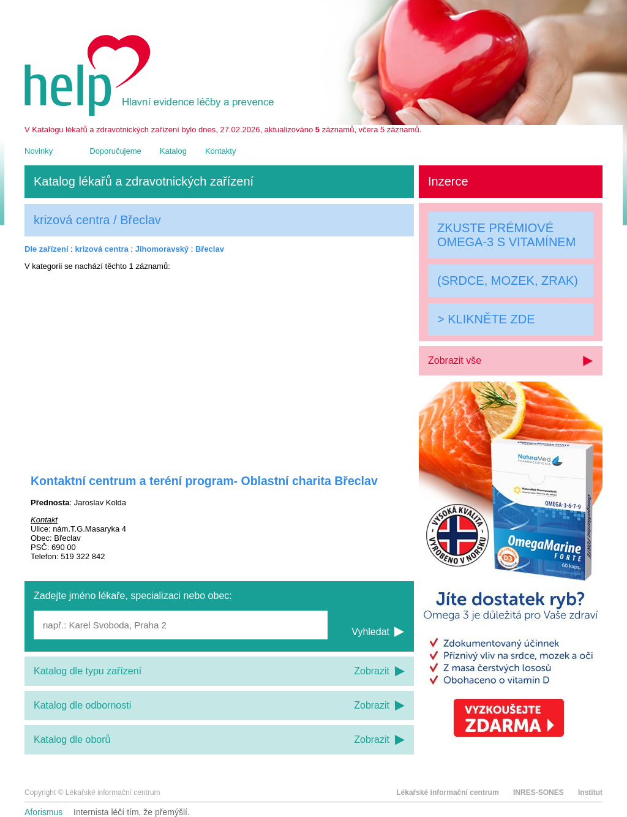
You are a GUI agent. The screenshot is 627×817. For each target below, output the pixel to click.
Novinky (38, 151)
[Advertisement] (219, 364)
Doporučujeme (115, 151)
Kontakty (220, 151)
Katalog (173, 151)
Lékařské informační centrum (447, 792)
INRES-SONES (538, 792)
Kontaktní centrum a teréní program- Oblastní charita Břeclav (204, 481)
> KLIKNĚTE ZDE (486, 319)
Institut (590, 792)
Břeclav (209, 249)
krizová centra (101, 249)
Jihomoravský (162, 249)
